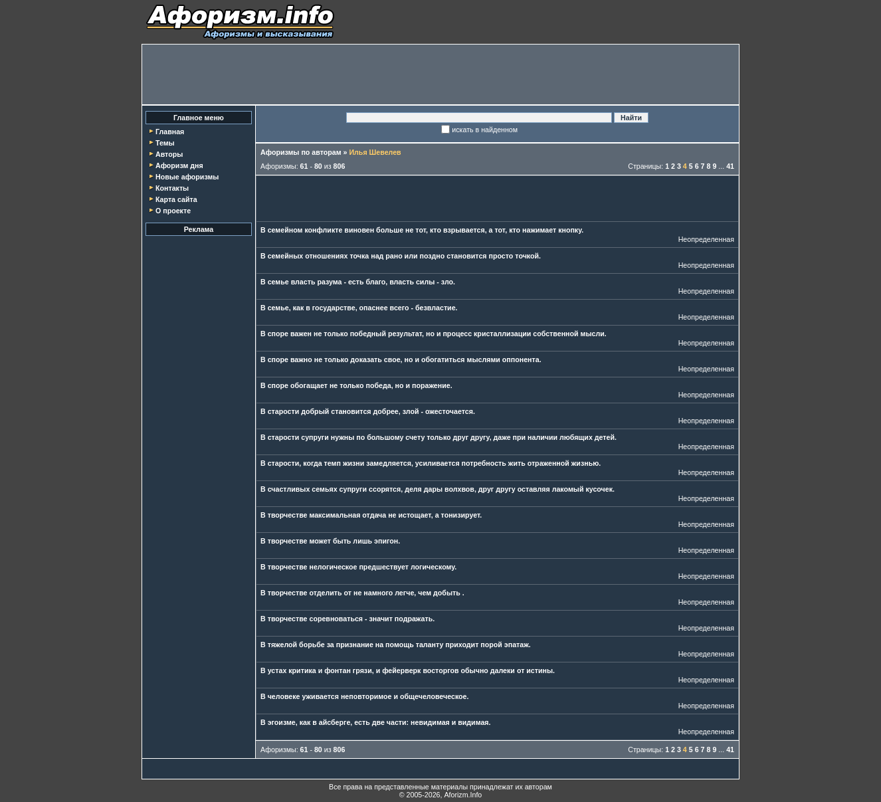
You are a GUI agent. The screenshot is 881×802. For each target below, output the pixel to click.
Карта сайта (176, 199)
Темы (165, 143)
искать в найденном (485, 130)
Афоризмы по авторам (301, 152)
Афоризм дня (179, 165)
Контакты (172, 188)
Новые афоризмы (187, 177)
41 (730, 166)
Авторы (169, 154)
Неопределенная (706, 239)
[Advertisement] (440, 74)
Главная (169, 132)
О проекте (173, 211)
